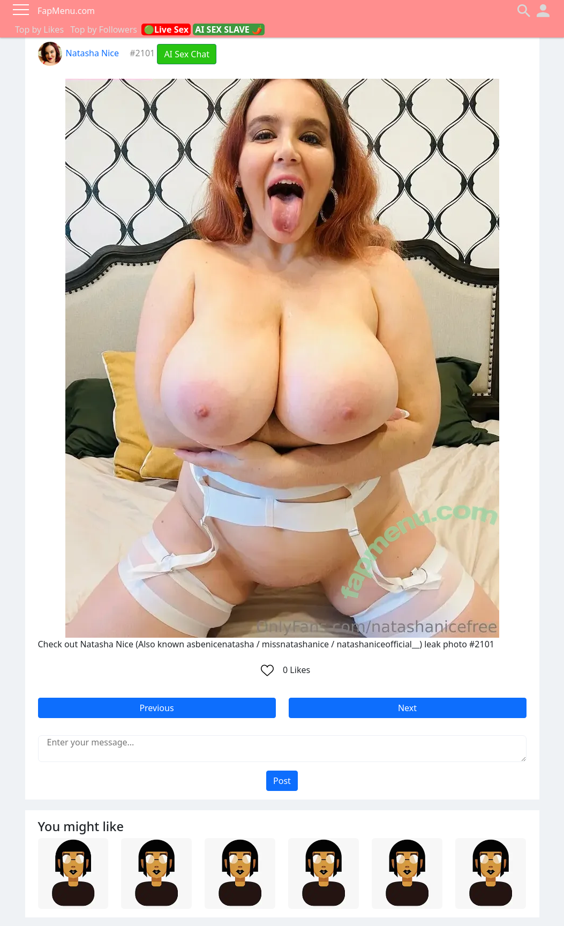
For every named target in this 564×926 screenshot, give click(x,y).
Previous (156, 708)
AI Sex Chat (186, 54)
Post (282, 781)
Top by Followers (103, 29)
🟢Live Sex (166, 29)
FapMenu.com (66, 11)
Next (407, 708)
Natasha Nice (78, 53)
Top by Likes (39, 29)
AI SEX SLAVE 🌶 (228, 29)
